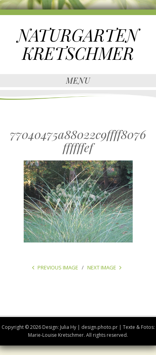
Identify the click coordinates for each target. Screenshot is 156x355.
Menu (78, 80)
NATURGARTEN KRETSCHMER (78, 44)
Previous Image (58, 267)
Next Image (101, 267)
